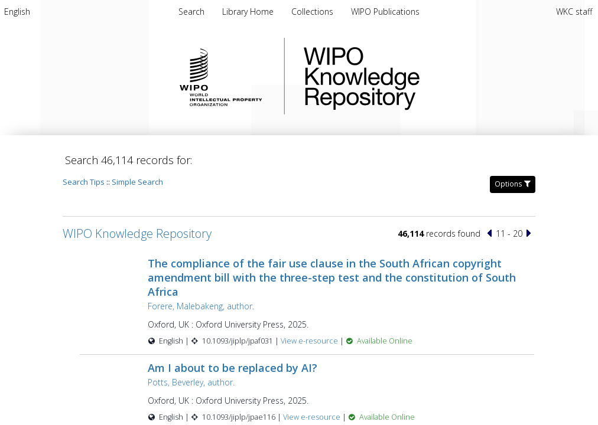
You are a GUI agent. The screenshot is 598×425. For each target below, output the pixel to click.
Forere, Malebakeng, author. (201, 306)
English (17, 11)
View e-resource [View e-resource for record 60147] (310, 341)
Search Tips (84, 181)
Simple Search (137, 181)
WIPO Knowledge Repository (410, 76)
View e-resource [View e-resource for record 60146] (312, 417)
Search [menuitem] (191, 11)
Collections (313, 11)
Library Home (249, 11)
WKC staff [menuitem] (574, 11)
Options (513, 184)
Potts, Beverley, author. (191, 382)
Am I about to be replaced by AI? (232, 368)
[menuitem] (17, 11)
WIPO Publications (385, 11)
